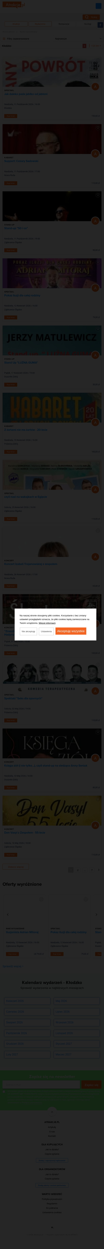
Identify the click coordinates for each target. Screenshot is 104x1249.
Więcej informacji (47, 623)
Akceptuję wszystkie (71, 631)
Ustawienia (46, 631)
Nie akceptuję (28, 631)
